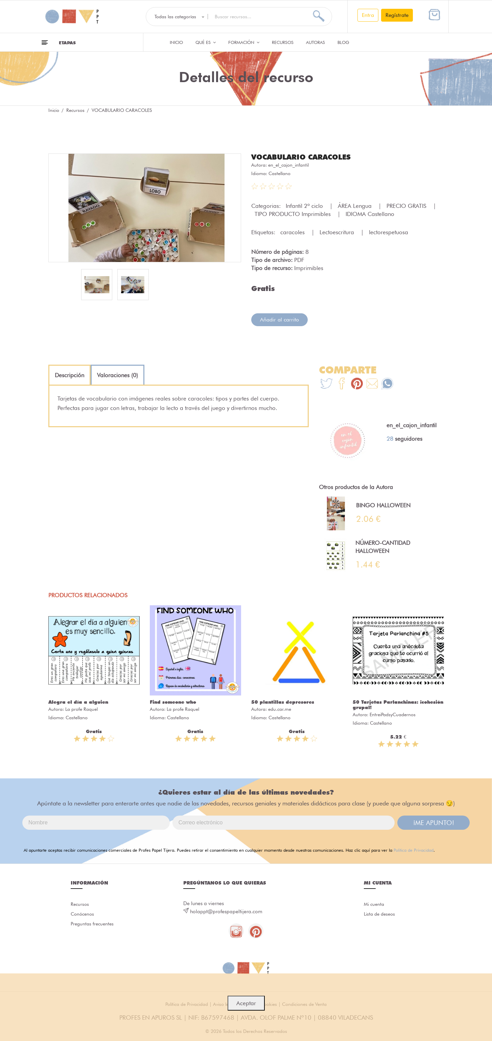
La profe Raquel (81, 708)
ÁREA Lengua (355, 205)
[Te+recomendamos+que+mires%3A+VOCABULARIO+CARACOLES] (341, 384)
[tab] (69, 374)
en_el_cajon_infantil (288, 164)
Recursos (283, 42)
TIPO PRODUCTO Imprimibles (293, 213)
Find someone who (173, 701)
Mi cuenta (375, 904)
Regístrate (396, 15)
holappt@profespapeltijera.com (226, 911)
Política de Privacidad (414, 849)
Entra (368, 15)
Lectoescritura (338, 231)
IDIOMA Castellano (370, 213)
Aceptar (246, 1003)
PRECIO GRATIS (407, 205)
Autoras (315, 42)
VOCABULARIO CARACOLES (304, 156)
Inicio (176, 42)
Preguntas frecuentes (93, 926)
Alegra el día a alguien (78, 701)
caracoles (293, 231)
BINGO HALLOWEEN (383, 505)
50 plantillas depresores (282, 701)
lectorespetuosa (388, 231)
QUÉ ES (205, 42)
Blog (343, 42)
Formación (243, 42)
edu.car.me (279, 708)
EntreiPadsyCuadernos (393, 714)
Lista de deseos (381, 915)
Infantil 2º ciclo (305, 205)
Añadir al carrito (279, 319)
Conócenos (83, 915)
